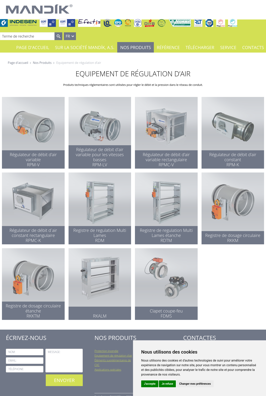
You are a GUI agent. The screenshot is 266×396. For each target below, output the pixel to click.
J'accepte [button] (150, 383)
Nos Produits (135, 47)
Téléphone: (16, 369)
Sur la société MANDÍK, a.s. (85, 47)
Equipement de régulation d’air (113, 355)
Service (228, 47)
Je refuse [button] (167, 383)
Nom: (11, 352)
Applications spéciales (107, 369)
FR (68, 36)
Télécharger (200, 47)
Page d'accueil (32, 47)
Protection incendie (106, 351)
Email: (12, 360)
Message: (54, 352)
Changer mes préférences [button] (195, 383)
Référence (168, 47)
